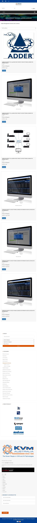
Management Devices (12, 18)
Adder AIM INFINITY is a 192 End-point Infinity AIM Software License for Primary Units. (17, 62)
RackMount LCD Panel (7, 371)
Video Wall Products (7, 387)
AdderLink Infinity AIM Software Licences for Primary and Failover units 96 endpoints (18, 311)
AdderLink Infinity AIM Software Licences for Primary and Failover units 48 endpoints (18, 261)
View (4, 70)
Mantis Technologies (19, 519)
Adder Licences (6, 364)
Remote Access (6, 354)
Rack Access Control (7, 375)
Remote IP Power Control (7, 394)
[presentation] (11, 507)
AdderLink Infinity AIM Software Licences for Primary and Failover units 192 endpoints (18, 210)
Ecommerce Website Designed (28, 518)
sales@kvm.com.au (9, 462)
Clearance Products (6, 398)
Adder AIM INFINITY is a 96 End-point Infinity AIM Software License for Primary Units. (17, 159)
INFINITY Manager (7, 366)
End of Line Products (7, 391)
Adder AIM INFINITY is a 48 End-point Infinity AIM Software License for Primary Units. (17, 114)
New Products (5, 396)
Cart (33, 8)
